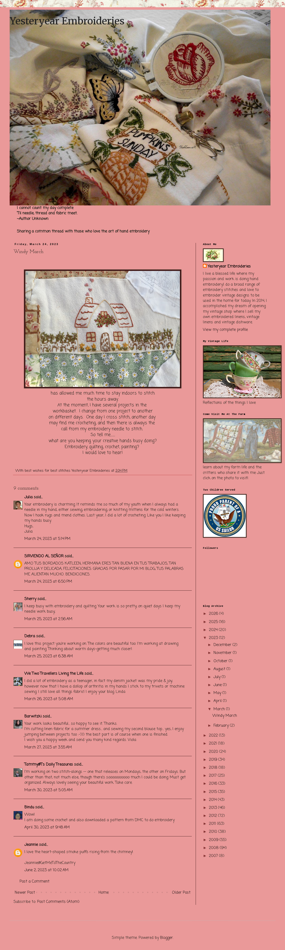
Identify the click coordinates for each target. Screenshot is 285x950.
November (223, 653)
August (220, 669)
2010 (213, 832)
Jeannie (31, 845)
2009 (214, 840)
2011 (213, 824)
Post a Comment (35, 882)
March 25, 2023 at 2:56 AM (48, 619)
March (220, 709)
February (222, 726)
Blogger (166, 938)
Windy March (225, 716)
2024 (214, 630)
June (218, 685)
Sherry (30, 599)
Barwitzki (33, 716)
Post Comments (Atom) (58, 902)
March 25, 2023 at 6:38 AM (48, 656)
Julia (28, 497)
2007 (214, 856)
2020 (214, 752)
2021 (213, 744)
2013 (213, 808)
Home (104, 893)
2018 (214, 768)
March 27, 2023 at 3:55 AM (48, 747)
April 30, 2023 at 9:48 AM (47, 827)
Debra (29, 636)
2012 (213, 816)
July (218, 677)
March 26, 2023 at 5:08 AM (48, 699)
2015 (213, 792)
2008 (214, 848)
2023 (214, 638)
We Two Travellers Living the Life (53, 674)
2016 (213, 784)
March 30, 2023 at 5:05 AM (48, 790)
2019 (213, 760)
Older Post (181, 893)
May (218, 693)
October (221, 661)
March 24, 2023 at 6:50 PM (48, 582)
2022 (214, 736)
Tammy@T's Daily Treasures (48, 765)
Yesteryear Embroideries (67, 21)
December (223, 645)
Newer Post (25, 893)
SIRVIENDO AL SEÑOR (44, 556)
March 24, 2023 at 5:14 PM (47, 539)
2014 (213, 800)
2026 (214, 614)
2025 (214, 622)
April (218, 701)
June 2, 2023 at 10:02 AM (46, 870)
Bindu (29, 807)
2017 (213, 776)
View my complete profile (225, 330)
